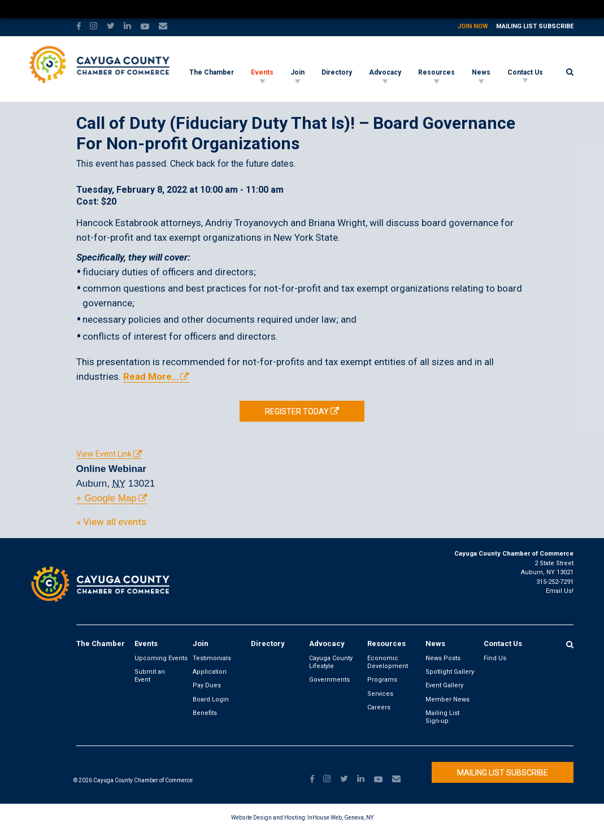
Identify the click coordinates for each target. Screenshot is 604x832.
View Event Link (104, 453)
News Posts (442, 658)
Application (210, 671)
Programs (382, 679)
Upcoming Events (161, 658)
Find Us (495, 658)
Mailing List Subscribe (534, 26)
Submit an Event (149, 675)
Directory (336, 72)
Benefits (205, 713)
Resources (436, 72)
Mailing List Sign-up (442, 717)
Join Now (473, 26)
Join (297, 72)
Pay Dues (207, 685)
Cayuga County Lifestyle (331, 662)
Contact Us (525, 72)
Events (262, 72)
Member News (447, 699)
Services (380, 693)
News (481, 72)
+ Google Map (106, 498)
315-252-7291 (554, 582)
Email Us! (559, 591)
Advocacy (385, 72)
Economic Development (387, 662)
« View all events (111, 521)
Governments (329, 679)
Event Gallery (444, 685)
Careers (378, 707)
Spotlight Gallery (449, 671)
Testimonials (212, 658)
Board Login (211, 699)
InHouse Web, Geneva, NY (340, 817)
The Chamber (211, 72)
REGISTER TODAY (297, 411)
